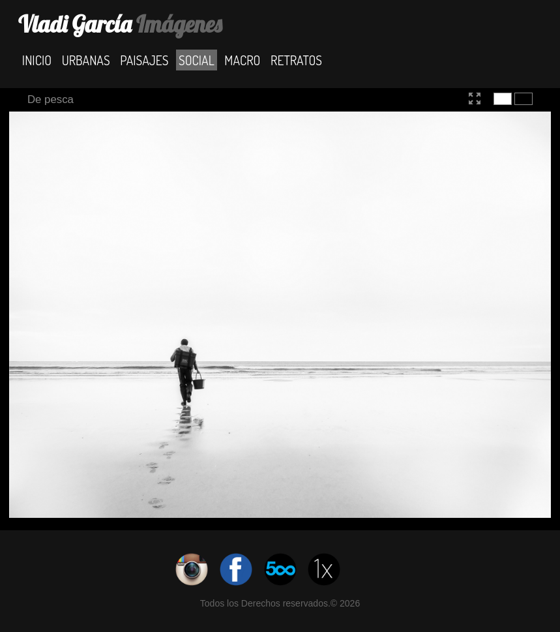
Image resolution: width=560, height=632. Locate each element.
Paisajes (144, 60)
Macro (242, 60)
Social (196, 60)
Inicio (37, 60)
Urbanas (86, 60)
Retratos (296, 60)
